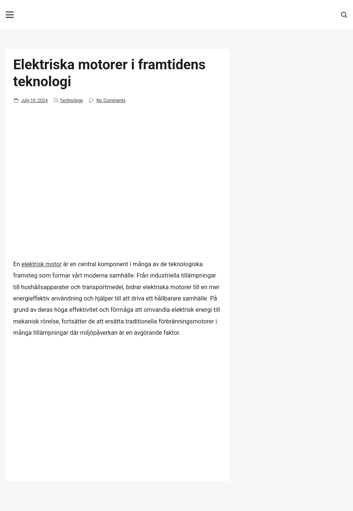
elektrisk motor (41, 264)
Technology (71, 100)
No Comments (110, 100)
